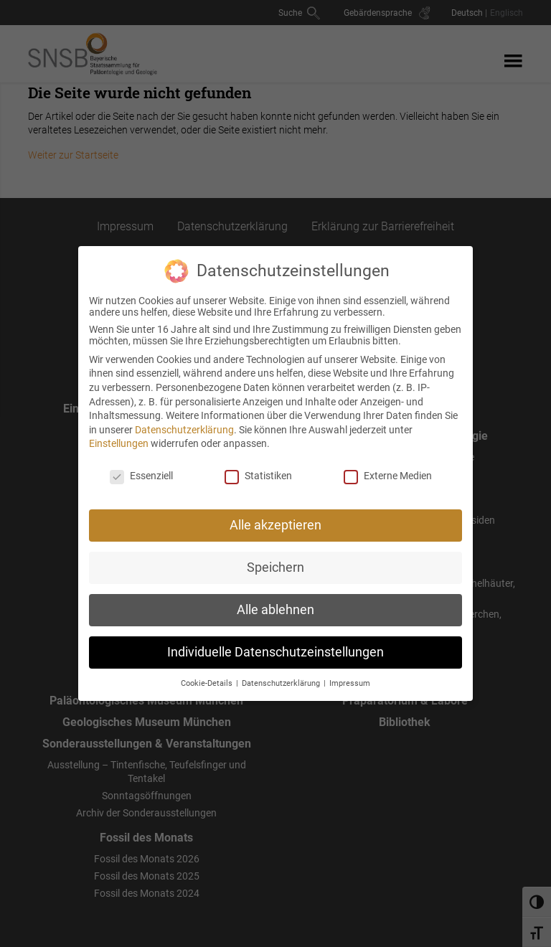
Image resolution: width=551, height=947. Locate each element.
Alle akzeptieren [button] (275, 517)
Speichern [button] (275, 559)
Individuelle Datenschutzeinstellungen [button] (275, 644)
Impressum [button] (349, 675)
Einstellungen (119, 436)
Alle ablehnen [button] (275, 602)
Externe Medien (388, 468)
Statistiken (258, 468)
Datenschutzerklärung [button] (282, 675)
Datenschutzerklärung (184, 422)
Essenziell (141, 468)
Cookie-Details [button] (208, 675)
